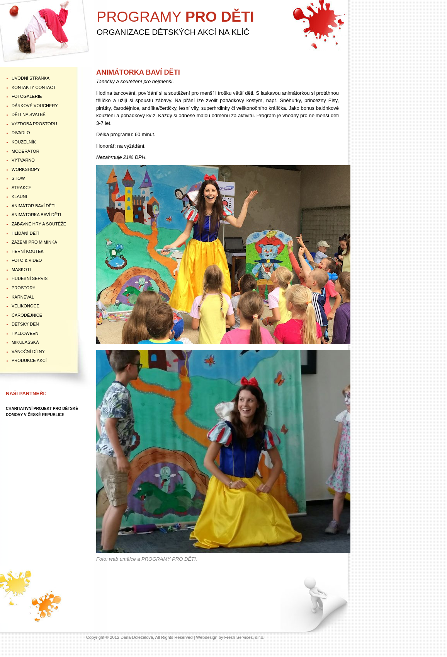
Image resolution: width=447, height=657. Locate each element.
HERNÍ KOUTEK (28, 251)
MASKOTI (21, 269)
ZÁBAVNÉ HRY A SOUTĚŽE (39, 224)
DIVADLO (21, 132)
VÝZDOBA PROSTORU (34, 123)
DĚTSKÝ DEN (25, 324)
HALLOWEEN (25, 333)
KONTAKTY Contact (34, 87)
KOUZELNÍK (24, 142)
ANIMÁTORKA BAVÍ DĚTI (36, 214)
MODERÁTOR (25, 151)
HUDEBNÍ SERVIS (30, 278)
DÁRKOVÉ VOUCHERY (35, 105)
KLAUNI (19, 196)
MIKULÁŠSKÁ (25, 342)
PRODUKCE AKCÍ (29, 360)
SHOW (18, 178)
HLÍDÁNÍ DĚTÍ (25, 233)
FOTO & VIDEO (27, 260)
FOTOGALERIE (27, 96)
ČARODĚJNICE (27, 315)
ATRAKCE (21, 187)
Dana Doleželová (137, 637)
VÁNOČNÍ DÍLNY (28, 351)
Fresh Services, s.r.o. (244, 637)
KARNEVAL (23, 297)
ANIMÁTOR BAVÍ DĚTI (34, 205)
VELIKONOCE (25, 306)
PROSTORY (24, 287)
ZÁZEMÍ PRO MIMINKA (34, 242)
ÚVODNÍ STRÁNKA (30, 78)
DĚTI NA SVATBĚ (29, 114)
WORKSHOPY (26, 169)
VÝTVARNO (23, 160)
